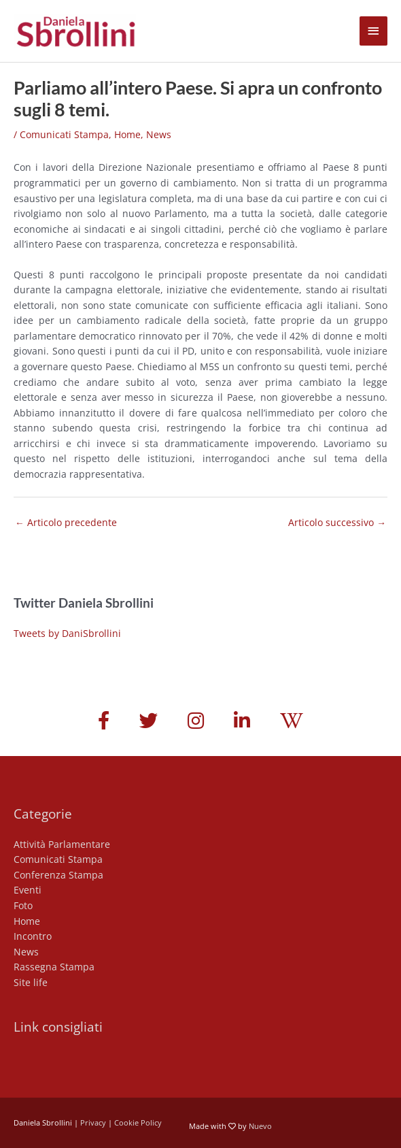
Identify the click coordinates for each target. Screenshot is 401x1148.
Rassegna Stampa (54, 966)
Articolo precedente (66, 522)
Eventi (27, 889)
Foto (23, 905)
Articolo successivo (337, 522)
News (158, 134)
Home (127, 134)
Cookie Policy (138, 1122)
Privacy (93, 1122)
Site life (31, 982)
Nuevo (260, 1126)
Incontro (33, 936)
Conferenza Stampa (58, 874)
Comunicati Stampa (64, 134)
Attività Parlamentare (62, 844)
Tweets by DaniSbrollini (67, 633)
